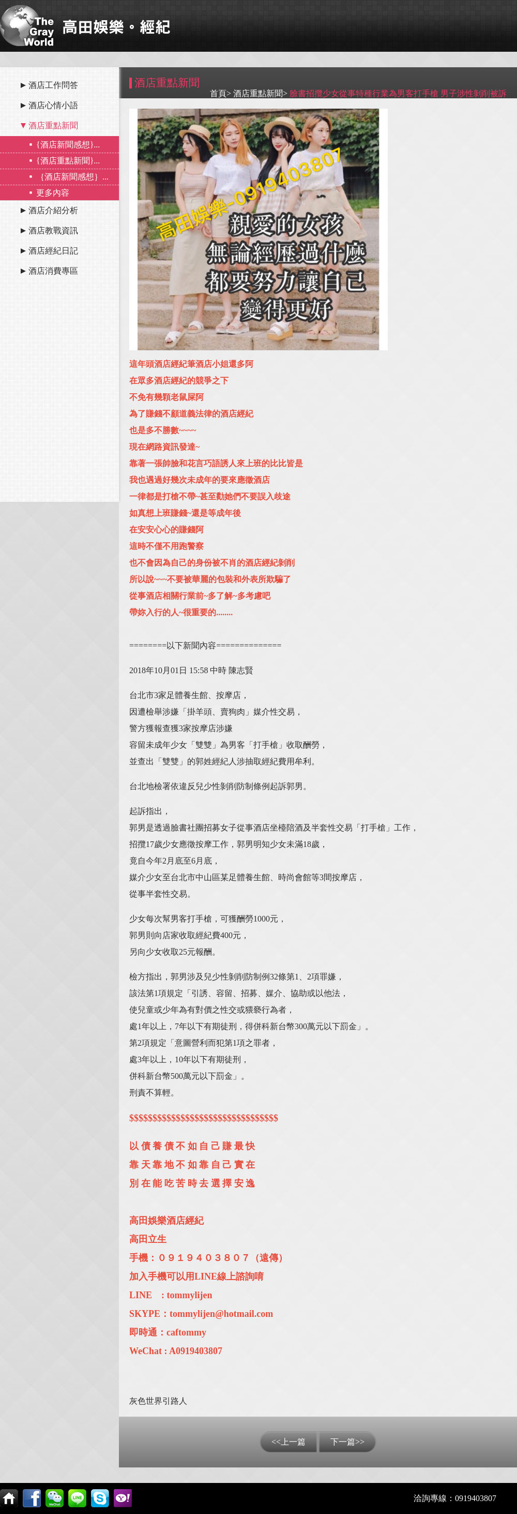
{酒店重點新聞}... (68, 160)
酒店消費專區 (53, 270)
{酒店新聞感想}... (68, 144)
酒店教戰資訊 (53, 230)
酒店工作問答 (53, 85)
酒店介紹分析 (53, 210)
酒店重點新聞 (53, 125)
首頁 (218, 93)
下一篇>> (347, 1441)
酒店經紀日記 (53, 250)
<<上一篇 (288, 1441)
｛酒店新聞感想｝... (72, 176)
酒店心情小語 (53, 105)
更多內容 (52, 192)
